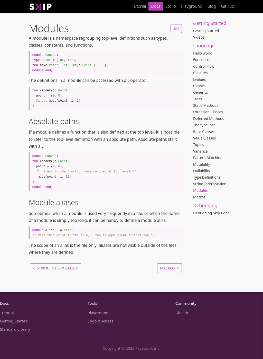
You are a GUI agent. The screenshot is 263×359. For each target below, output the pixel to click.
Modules (200, 190)
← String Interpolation (55, 268)
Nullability (201, 170)
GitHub (227, 6)
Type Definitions (206, 177)
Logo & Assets (100, 320)
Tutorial (139, 6)
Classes (199, 85)
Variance (200, 151)
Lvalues (199, 79)
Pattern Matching (207, 157)
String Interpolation (210, 183)
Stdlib (170, 6)
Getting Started (206, 30)
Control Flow (203, 66)
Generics (200, 92)
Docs (155, 6)
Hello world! (203, 53)
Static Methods (205, 105)
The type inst (204, 124)
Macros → (169, 268)
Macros (199, 197)
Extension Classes (208, 111)
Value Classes (204, 138)
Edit (176, 28)
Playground (191, 6)
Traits (197, 99)
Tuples (198, 144)
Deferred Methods (208, 118)
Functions (201, 59)
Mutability (201, 164)
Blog (212, 6)
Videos (198, 37)
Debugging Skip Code (211, 213)
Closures (200, 72)
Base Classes (204, 131)
